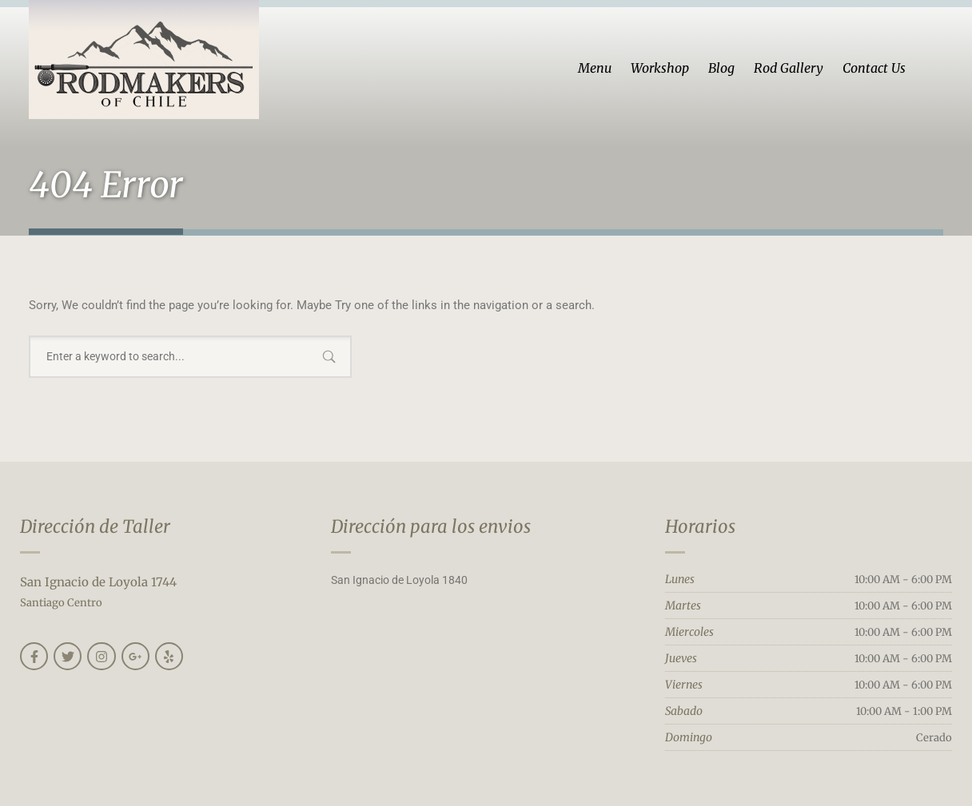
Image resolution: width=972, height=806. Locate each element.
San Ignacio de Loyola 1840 (399, 580)
